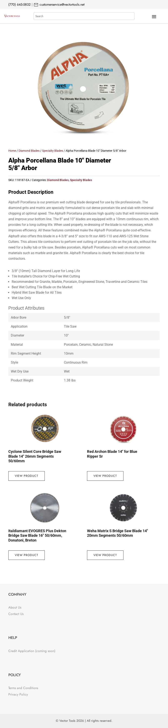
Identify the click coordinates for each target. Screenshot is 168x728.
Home (12, 150)
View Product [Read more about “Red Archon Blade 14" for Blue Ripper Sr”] (105, 476)
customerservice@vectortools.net (62, 4)
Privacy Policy (18, 694)
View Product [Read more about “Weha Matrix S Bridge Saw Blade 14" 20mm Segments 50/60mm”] (105, 555)
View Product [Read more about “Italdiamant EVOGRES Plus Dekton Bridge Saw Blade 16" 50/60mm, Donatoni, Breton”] (26, 555)
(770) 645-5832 (19, 4)
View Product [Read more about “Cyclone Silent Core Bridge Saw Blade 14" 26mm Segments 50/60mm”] (26, 476)
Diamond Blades (29, 150)
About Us (14, 607)
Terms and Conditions (23, 688)
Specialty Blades (52, 150)
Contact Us (16, 613)
